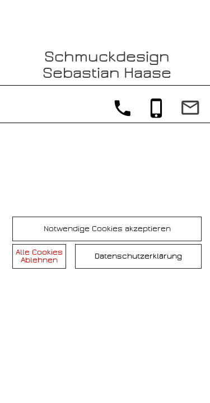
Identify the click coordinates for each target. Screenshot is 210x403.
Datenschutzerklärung (138, 256)
